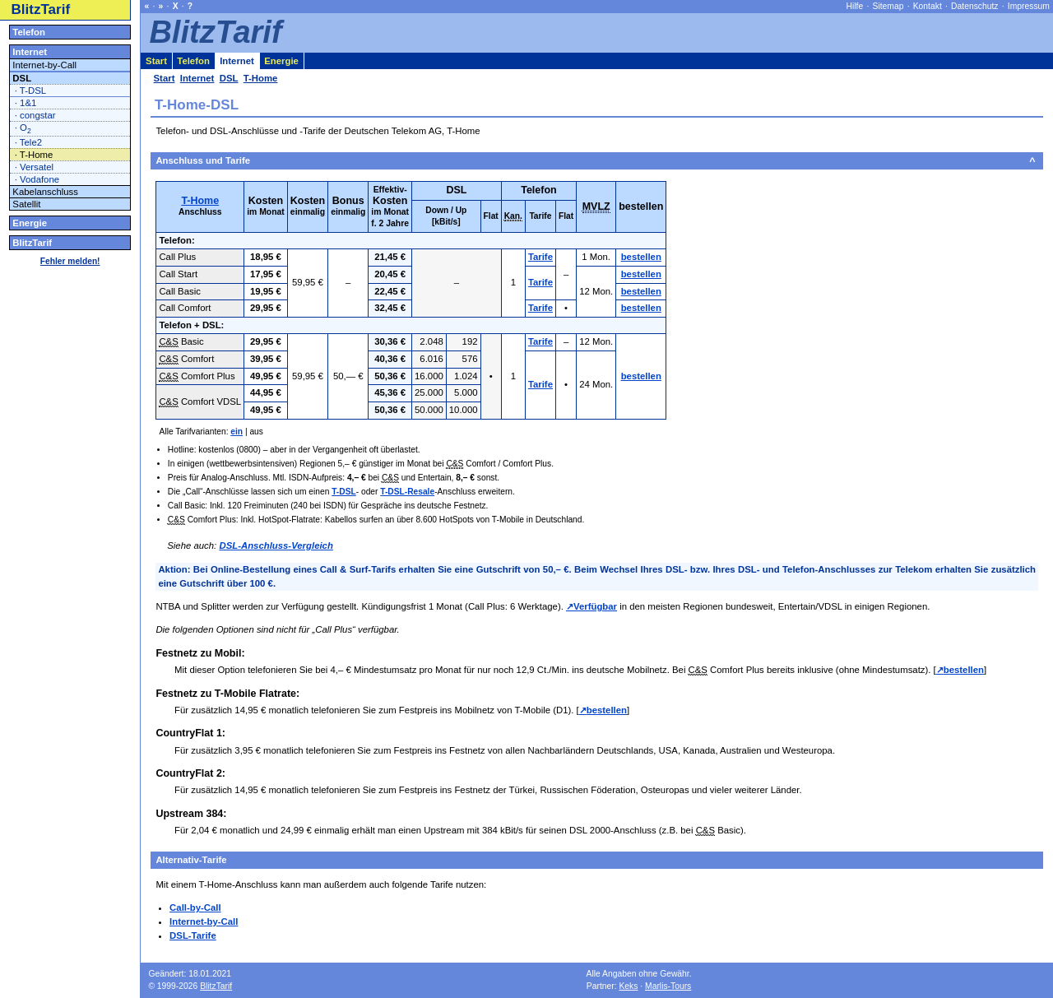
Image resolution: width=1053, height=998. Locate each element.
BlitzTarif (41, 9)
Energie (29, 223)
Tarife (540, 257)
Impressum (1029, 6)
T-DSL (344, 491)
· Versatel (34, 167)
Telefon (28, 32)
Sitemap (888, 6)
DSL (21, 78)
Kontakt (927, 6)
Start (156, 61)
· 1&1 (26, 103)
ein (236, 431)
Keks (628, 986)
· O (23, 129)
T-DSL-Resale (407, 491)
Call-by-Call (195, 907)
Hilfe (855, 6)
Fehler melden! (70, 261)
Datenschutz (974, 6)
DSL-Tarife (192, 935)
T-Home (200, 201)
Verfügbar (595, 606)
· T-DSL (30, 90)
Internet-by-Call (203, 921)
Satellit (26, 204)
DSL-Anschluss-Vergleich (275, 545)
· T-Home (34, 155)
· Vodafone (37, 179)
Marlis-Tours (668, 986)
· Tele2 (28, 142)
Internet (29, 52)
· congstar (35, 115)
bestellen (641, 257)
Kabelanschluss (45, 192)
